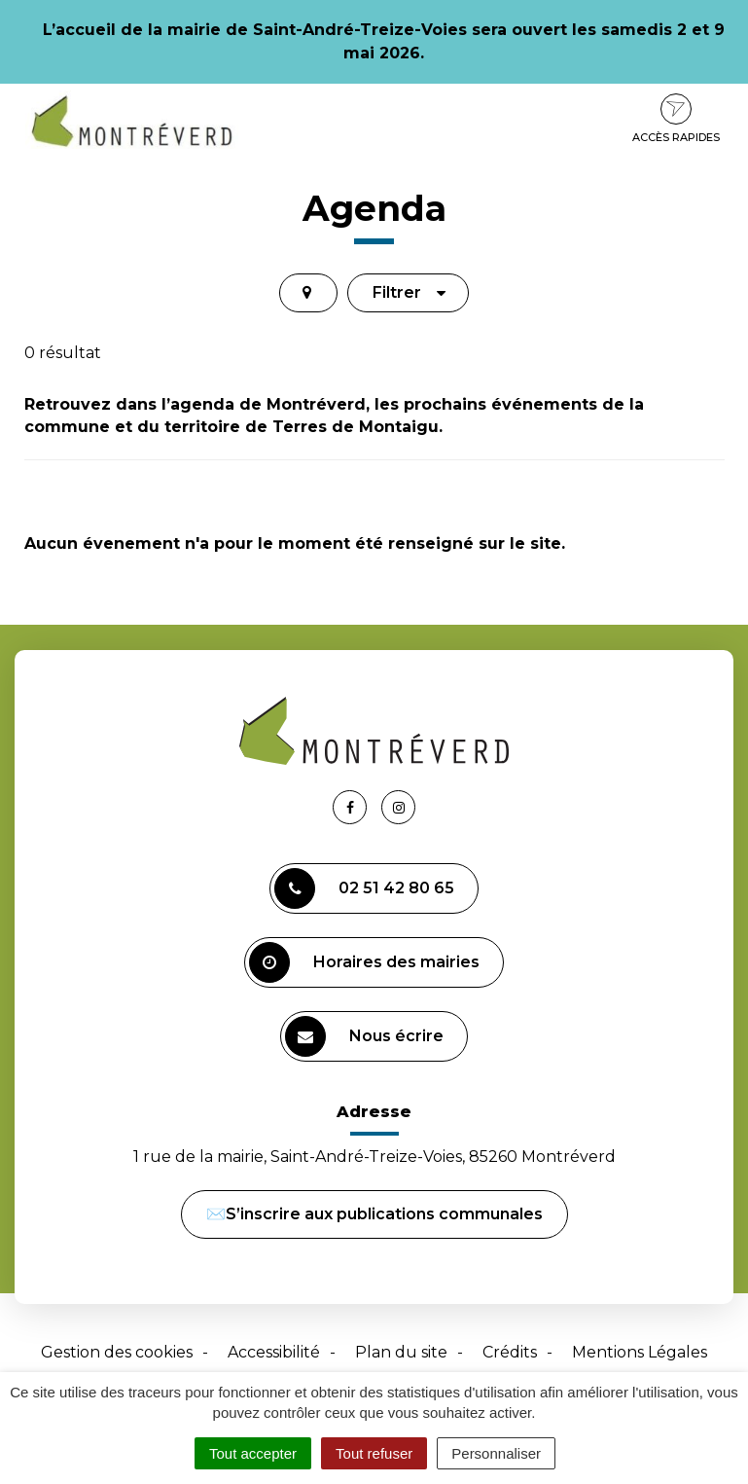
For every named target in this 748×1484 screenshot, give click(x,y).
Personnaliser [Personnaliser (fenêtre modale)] (496, 1453)
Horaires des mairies (364, 962)
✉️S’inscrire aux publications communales (374, 1214)
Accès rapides (676, 118)
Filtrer (409, 292)
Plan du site (401, 1352)
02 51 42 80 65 (364, 888)
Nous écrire (364, 1036)
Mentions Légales (639, 1352)
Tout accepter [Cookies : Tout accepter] (253, 1453)
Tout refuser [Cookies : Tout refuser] (374, 1453)
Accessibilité (274, 1352)
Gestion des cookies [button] (117, 1352)
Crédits (509, 1352)
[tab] (308, 292)
